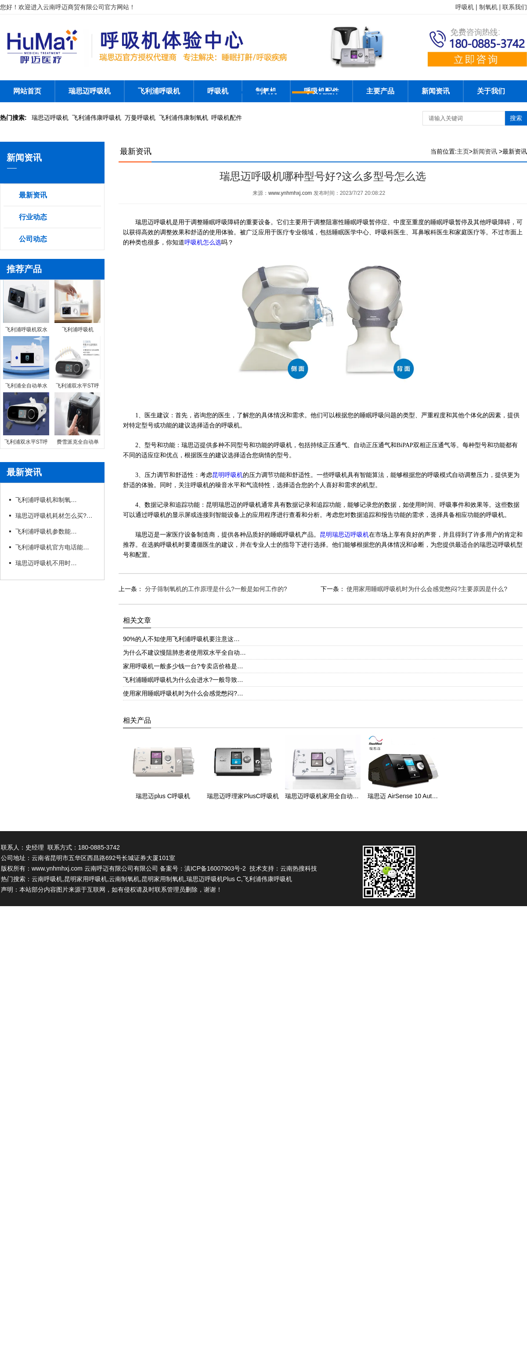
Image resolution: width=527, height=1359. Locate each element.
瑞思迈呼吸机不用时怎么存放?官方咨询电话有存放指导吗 (46, 563)
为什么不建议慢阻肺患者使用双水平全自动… (184, 652)
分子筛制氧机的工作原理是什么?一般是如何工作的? (215, 588)
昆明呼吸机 (227, 475)
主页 (463, 151)
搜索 (516, 118)
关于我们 (491, 91)
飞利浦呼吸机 (159, 91)
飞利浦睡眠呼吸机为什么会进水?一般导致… (183, 679)
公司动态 (33, 239)
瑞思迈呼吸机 (90, 91)
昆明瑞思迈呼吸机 (344, 534)
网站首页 (27, 91)
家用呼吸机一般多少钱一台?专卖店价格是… (183, 666)
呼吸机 (217, 91)
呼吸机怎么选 (202, 242)
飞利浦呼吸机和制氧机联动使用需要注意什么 (46, 499)
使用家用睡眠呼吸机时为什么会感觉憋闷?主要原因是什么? (426, 588)
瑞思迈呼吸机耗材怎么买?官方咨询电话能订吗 (54, 515)
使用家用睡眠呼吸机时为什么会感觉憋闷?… (183, 693)
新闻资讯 (436, 91)
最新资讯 (33, 195)
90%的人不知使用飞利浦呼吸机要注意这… (181, 638)
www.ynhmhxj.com (290, 193)
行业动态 (33, 217)
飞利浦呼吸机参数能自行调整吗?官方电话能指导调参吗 (46, 531)
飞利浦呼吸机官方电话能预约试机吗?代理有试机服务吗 (54, 547)
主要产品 (380, 91)
